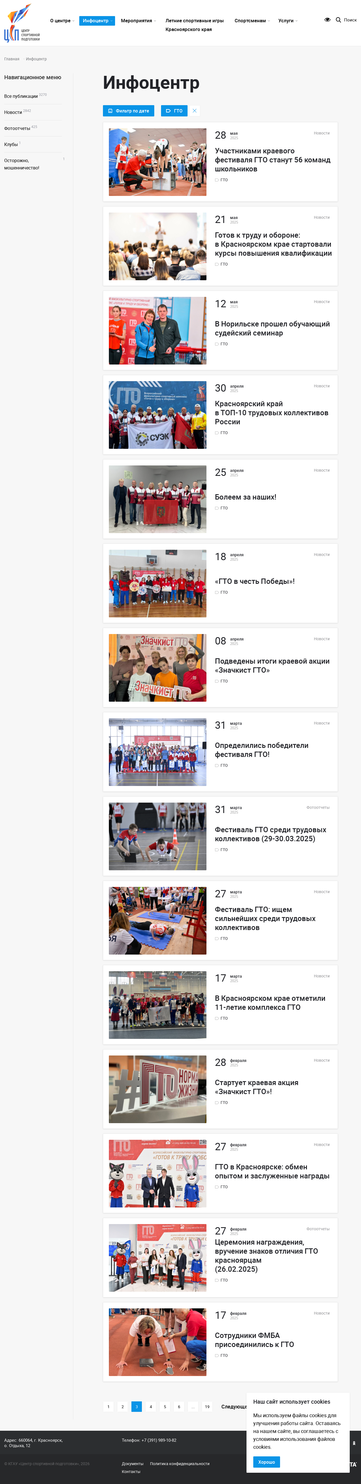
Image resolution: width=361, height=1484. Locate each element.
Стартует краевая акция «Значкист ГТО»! (256, 1087)
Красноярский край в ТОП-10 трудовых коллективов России (272, 412)
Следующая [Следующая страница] (235, 1406)
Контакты (131, 1471)
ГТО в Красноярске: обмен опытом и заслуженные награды (272, 1171)
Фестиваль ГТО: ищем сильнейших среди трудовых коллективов (265, 918)
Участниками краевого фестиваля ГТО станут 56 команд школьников (273, 159)
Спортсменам (250, 20)
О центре (60, 20)
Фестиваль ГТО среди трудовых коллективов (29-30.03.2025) (270, 834)
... (193, 1406)
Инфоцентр (96, 20)
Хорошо (266, 1462)
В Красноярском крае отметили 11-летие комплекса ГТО (270, 1003)
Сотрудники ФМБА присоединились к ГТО (254, 1340)
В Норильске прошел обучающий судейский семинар (272, 328)
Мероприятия (136, 20)
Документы (133, 1463)
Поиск (350, 20)
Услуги (286, 20)
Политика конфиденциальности (180, 1463)
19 (207, 1406)
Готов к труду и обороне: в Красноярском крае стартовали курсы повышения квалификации (273, 244)
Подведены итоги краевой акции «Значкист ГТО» (272, 666)
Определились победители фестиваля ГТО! (262, 750)
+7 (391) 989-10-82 (159, 1440)
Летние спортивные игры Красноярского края (195, 24)
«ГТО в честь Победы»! (255, 581)
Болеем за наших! (245, 497)
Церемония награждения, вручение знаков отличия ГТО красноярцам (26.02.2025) (266, 1256)
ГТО (224, 180)
